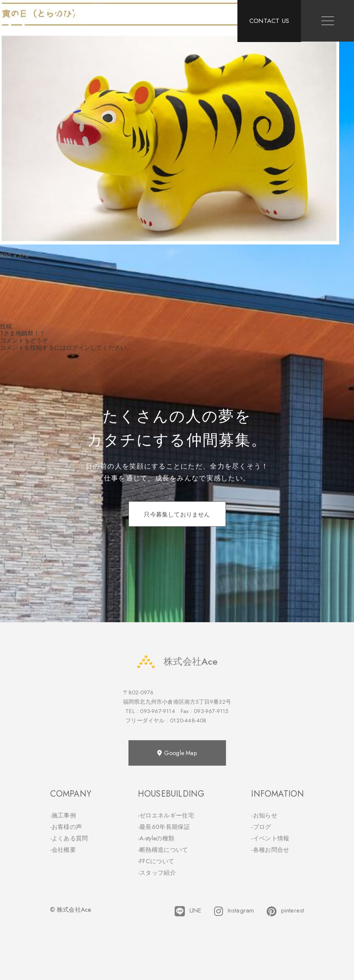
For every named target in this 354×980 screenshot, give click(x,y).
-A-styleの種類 (156, 838)
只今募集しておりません (177, 514)
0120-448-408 (188, 720)
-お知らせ (264, 815)
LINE (188, 911)
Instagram (234, 911)
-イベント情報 (270, 838)
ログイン (78, 347)
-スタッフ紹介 (157, 872)
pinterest (285, 911)
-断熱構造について (163, 849)
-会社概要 (63, 849)
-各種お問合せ (270, 849)
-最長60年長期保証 (164, 827)
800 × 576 (14, 255)
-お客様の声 (66, 827)
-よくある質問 (69, 838)
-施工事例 (63, 815)
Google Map (176, 753)
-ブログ (261, 827)
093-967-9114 (157, 711)
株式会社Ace (176, 661)
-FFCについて (156, 861)
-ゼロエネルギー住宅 (166, 815)
